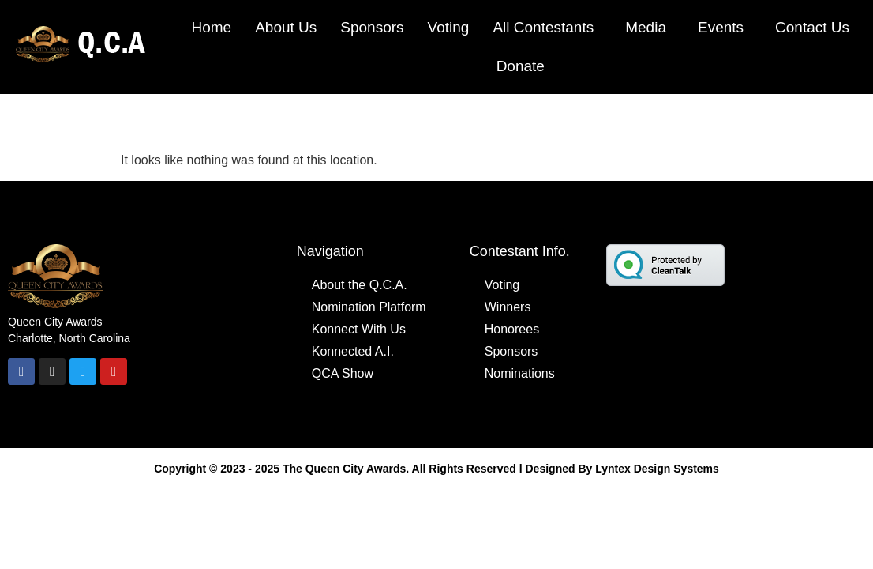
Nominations (520, 373)
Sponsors (371, 27)
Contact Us (812, 27)
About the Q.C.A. (359, 285)
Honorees (512, 329)
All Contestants (543, 27)
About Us (286, 27)
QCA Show (342, 373)
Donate (520, 66)
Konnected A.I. (353, 351)
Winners (508, 307)
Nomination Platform (369, 307)
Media (645, 27)
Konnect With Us (359, 329)
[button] (547, 27)
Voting (449, 27)
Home (211, 27)
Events (721, 27)
